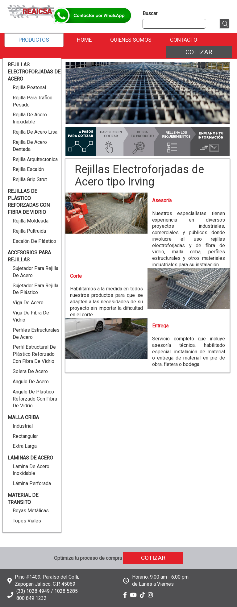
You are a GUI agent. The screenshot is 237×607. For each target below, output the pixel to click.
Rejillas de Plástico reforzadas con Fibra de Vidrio (29, 201)
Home (84, 40)
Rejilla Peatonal (29, 87)
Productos (34, 40)
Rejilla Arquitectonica (35, 159)
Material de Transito (23, 498)
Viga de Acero (28, 303)
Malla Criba (23, 417)
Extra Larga (25, 446)
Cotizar (198, 52)
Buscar (150, 13)
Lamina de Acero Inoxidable (31, 470)
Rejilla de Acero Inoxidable (30, 118)
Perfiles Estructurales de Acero (36, 333)
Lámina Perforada (32, 483)
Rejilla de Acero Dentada (30, 145)
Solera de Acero (30, 371)
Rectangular (25, 436)
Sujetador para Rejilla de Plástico (35, 289)
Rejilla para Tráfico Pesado (32, 101)
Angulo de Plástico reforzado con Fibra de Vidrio (35, 399)
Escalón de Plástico (34, 241)
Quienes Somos (131, 40)
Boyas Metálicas (31, 510)
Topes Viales (27, 521)
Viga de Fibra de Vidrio (31, 316)
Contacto (183, 40)
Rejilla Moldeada (30, 221)
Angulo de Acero (31, 382)
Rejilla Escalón (28, 169)
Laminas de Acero (30, 458)
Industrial (23, 426)
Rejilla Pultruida (29, 231)
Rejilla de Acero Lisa (35, 132)
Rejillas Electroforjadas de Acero (34, 72)
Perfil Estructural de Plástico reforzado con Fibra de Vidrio (34, 354)
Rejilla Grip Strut (30, 179)
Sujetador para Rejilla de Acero (35, 271)
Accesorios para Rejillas (29, 256)
